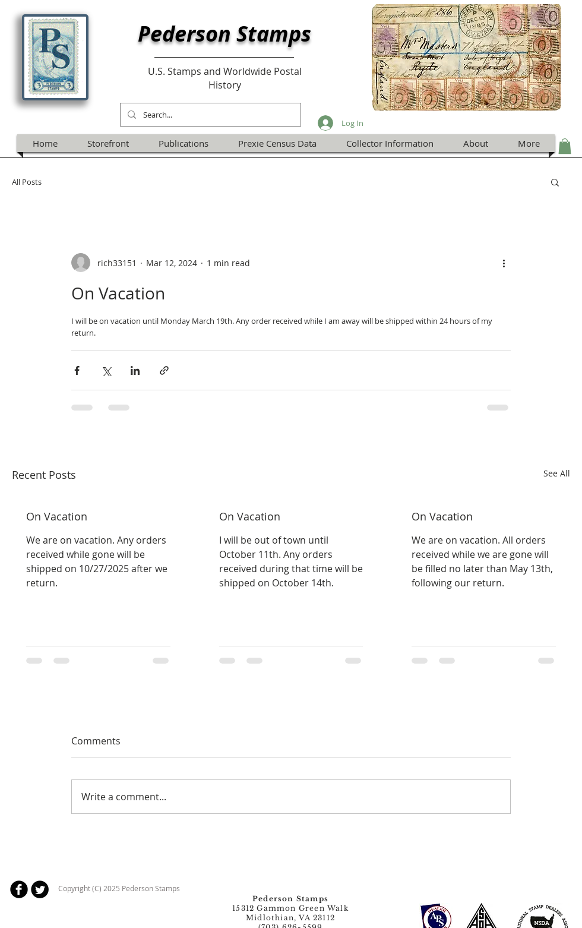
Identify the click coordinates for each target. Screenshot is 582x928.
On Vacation (56, 516)
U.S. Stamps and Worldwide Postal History (225, 78)
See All (556, 473)
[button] (564, 146)
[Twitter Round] (40, 889)
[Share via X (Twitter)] (106, 370)
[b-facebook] (19, 889)
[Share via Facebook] (77, 370)
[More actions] (503, 262)
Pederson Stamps (224, 33)
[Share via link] (164, 370)
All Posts (27, 181)
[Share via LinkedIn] (135, 370)
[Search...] (209, 114)
